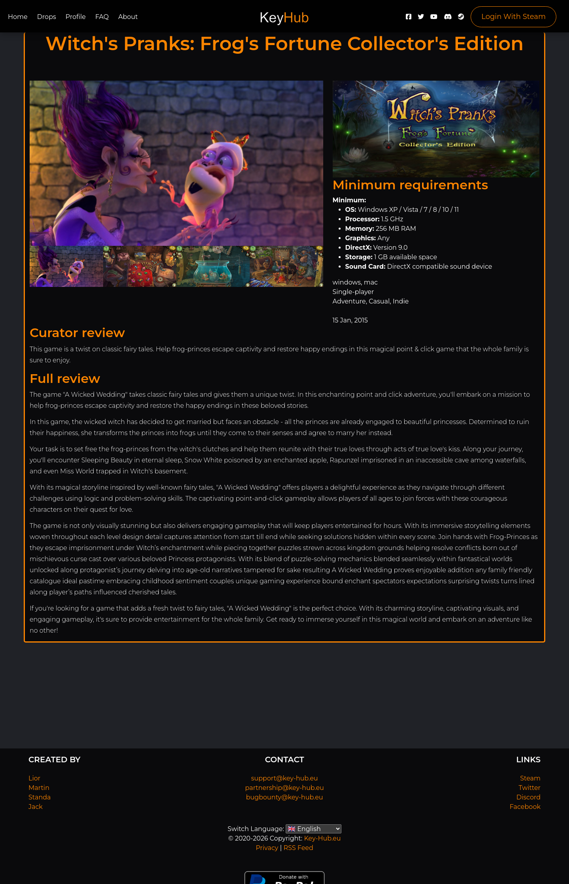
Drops (46, 17)
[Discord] (448, 19)
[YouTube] (433, 19)
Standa (39, 797)
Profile (76, 17)
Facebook (525, 806)
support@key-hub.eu (284, 778)
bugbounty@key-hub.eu (284, 797)
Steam (530, 778)
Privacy (267, 848)
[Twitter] (421, 19)
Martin (38, 788)
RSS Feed (298, 848)
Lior (34, 778)
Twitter (530, 788)
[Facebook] (408, 19)
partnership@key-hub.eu (284, 788)
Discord (528, 797)
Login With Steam (513, 16)
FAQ (102, 17)
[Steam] (461, 19)
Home (18, 17)
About (128, 17)
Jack (35, 806)
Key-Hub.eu (322, 838)
